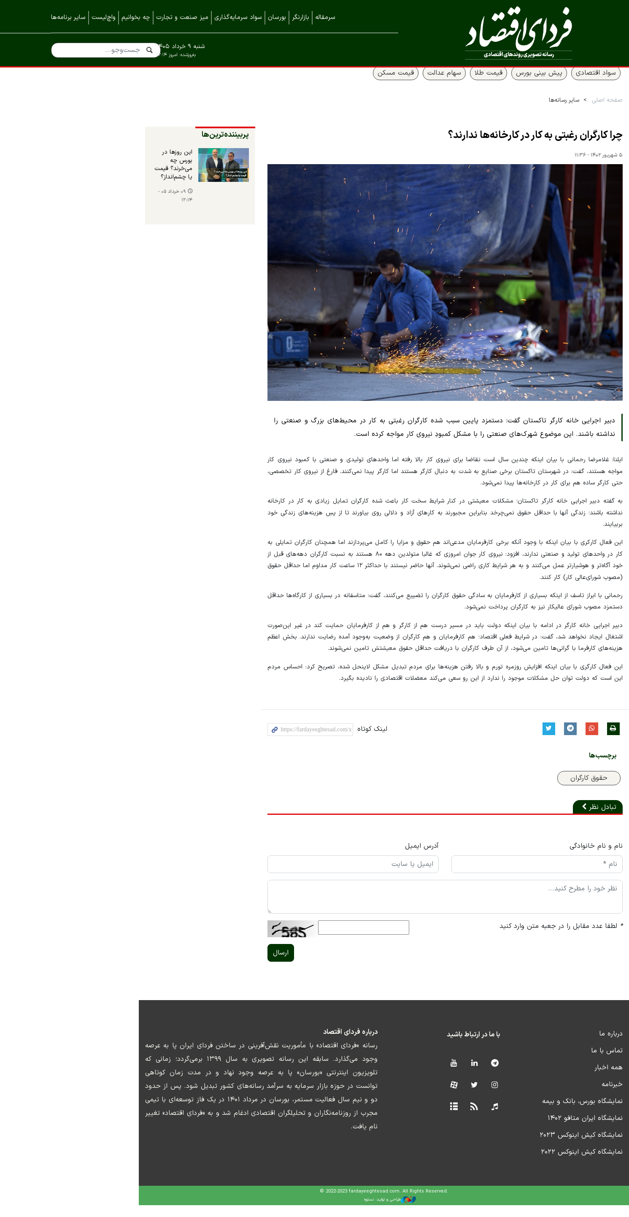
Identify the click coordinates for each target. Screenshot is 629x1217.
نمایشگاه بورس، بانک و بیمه (538, 1114)
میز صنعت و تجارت (182, 17)
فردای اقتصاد (500, 32)
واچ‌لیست (104, 17)
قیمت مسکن (351, 83)
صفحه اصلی (563, 110)
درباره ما (566, 1046)
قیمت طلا (444, 83)
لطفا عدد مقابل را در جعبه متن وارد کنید (516, 938)
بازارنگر (300, 17)
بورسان (277, 17)
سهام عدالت (400, 83)
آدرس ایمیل (359, 858)
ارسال (199, 965)
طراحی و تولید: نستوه (321, 1211)
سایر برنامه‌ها (68, 17)
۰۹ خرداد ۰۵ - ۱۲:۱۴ (77, 194)
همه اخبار (564, 1080)
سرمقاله (325, 17)
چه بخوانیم (135, 17)
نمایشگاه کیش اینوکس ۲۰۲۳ (536, 1147)
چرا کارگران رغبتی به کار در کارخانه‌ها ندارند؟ (491, 146)
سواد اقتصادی (552, 83)
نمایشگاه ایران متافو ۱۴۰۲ (540, 1130)
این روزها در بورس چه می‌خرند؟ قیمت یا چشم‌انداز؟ (84, 171)
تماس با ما (562, 1063)
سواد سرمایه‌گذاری (238, 17)
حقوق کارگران (544, 790)
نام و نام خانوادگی (551, 858)
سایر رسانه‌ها (520, 110)
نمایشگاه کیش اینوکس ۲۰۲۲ (537, 1164)
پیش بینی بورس (495, 83)
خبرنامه (567, 1097)
